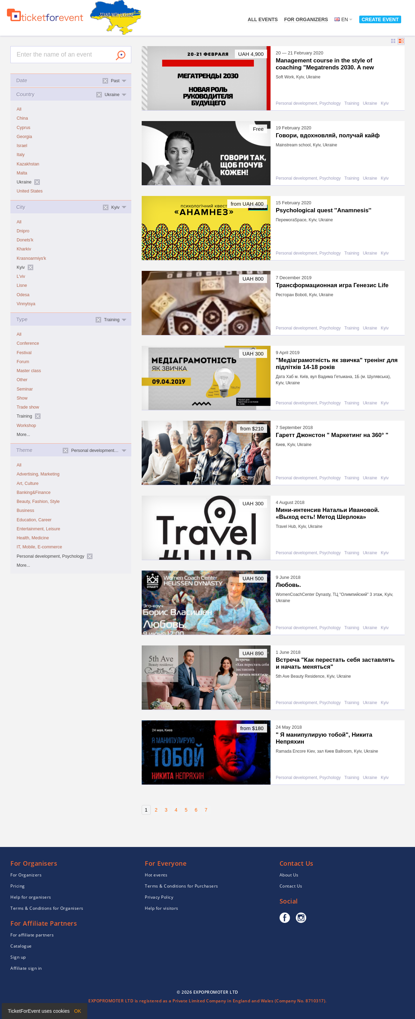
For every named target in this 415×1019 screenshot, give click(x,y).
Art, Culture (27, 483)
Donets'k (25, 240)
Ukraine (370, 103)
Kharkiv (24, 249)
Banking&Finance (34, 492)
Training (351, 103)
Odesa (23, 294)
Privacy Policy (159, 897)
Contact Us (291, 886)
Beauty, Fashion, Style (38, 501)
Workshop (26, 425)
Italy (21, 154)
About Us (289, 875)
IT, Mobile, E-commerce (39, 547)
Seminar (25, 389)
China (22, 118)
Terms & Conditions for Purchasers (181, 886)
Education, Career (34, 519)
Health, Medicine (33, 538)
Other (22, 379)
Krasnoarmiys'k (31, 258)
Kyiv (385, 103)
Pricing (17, 886)
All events (263, 19)
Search (120, 55)
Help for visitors (161, 908)
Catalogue (21, 946)
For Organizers (306, 19)
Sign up (18, 957)
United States (30, 191)
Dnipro (23, 231)
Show (22, 398)
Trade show (28, 407)
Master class (29, 370)
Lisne (22, 285)
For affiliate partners (32, 935)
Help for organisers (30, 897)
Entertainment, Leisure (38, 528)
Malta (22, 173)
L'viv (21, 276)
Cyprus (23, 127)
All (19, 109)
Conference (28, 343)
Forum (23, 361)
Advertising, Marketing (38, 474)
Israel (22, 145)
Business (25, 510)
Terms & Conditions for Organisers (46, 908)
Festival (24, 352)
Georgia (24, 136)
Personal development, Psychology (308, 103)
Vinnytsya (26, 303)
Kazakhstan (28, 164)
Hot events (156, 875)
